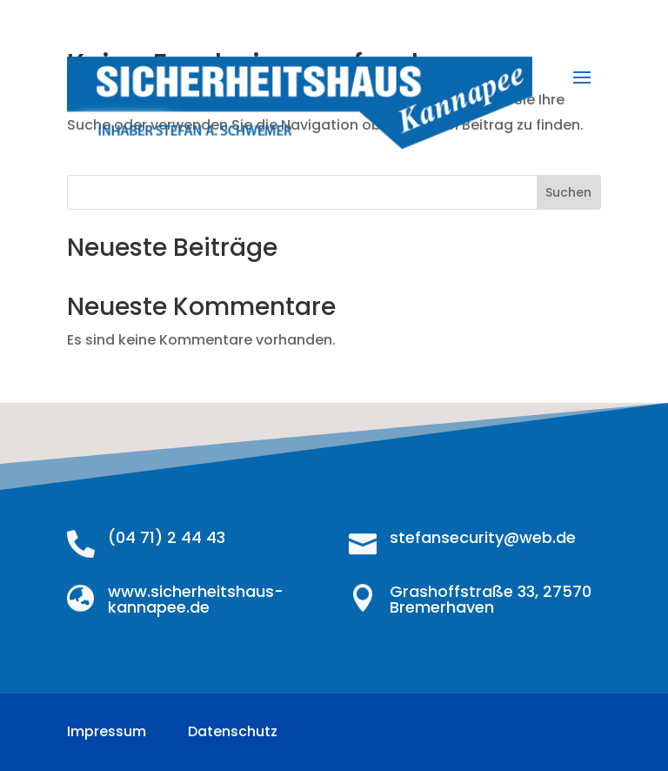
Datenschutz (232, 731)
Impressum (106, 731)
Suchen (568, 192)
